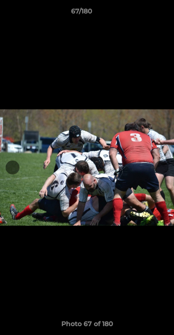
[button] (140, 13)
